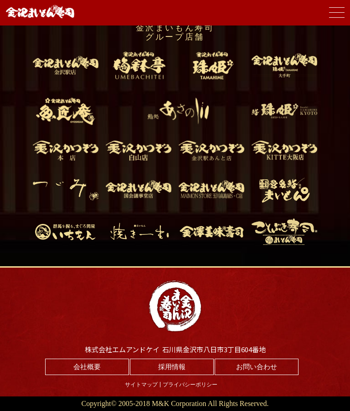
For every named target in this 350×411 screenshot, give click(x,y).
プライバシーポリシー (190, 384)
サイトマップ (141, 384)
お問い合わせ (256, 366)
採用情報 (171, 366)
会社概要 (87, 366)
